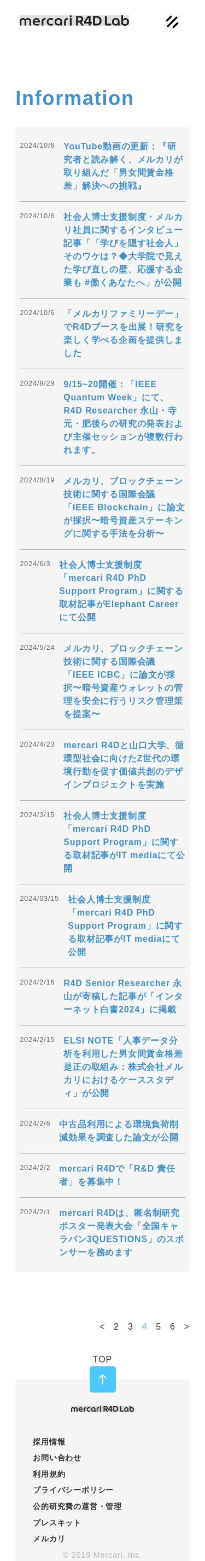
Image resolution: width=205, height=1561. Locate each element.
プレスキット (57, 1522)
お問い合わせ (57, 1457)
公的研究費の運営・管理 (77, 1506)
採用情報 (49, 1441)
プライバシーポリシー (73, 1490)
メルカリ (49, 1538)
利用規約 (49, 1474)
